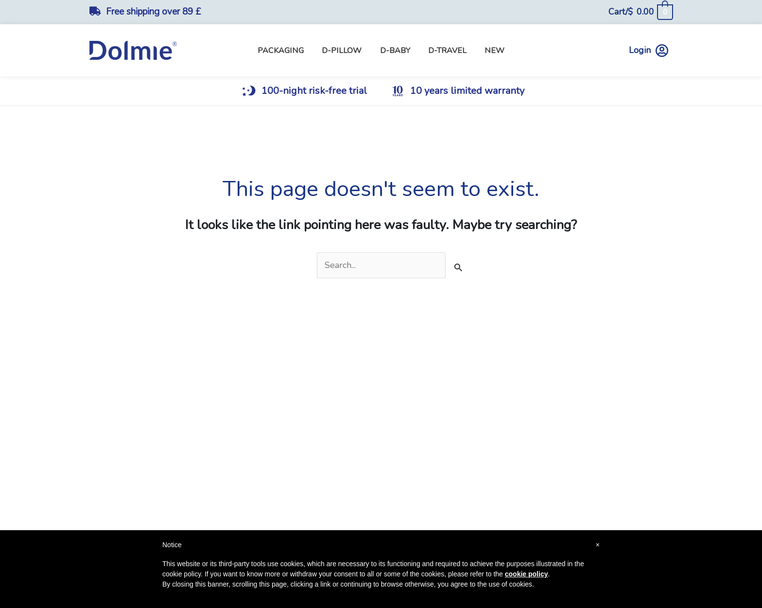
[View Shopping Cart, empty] (640, 12)
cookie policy (526, 574)
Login (648, 50)
